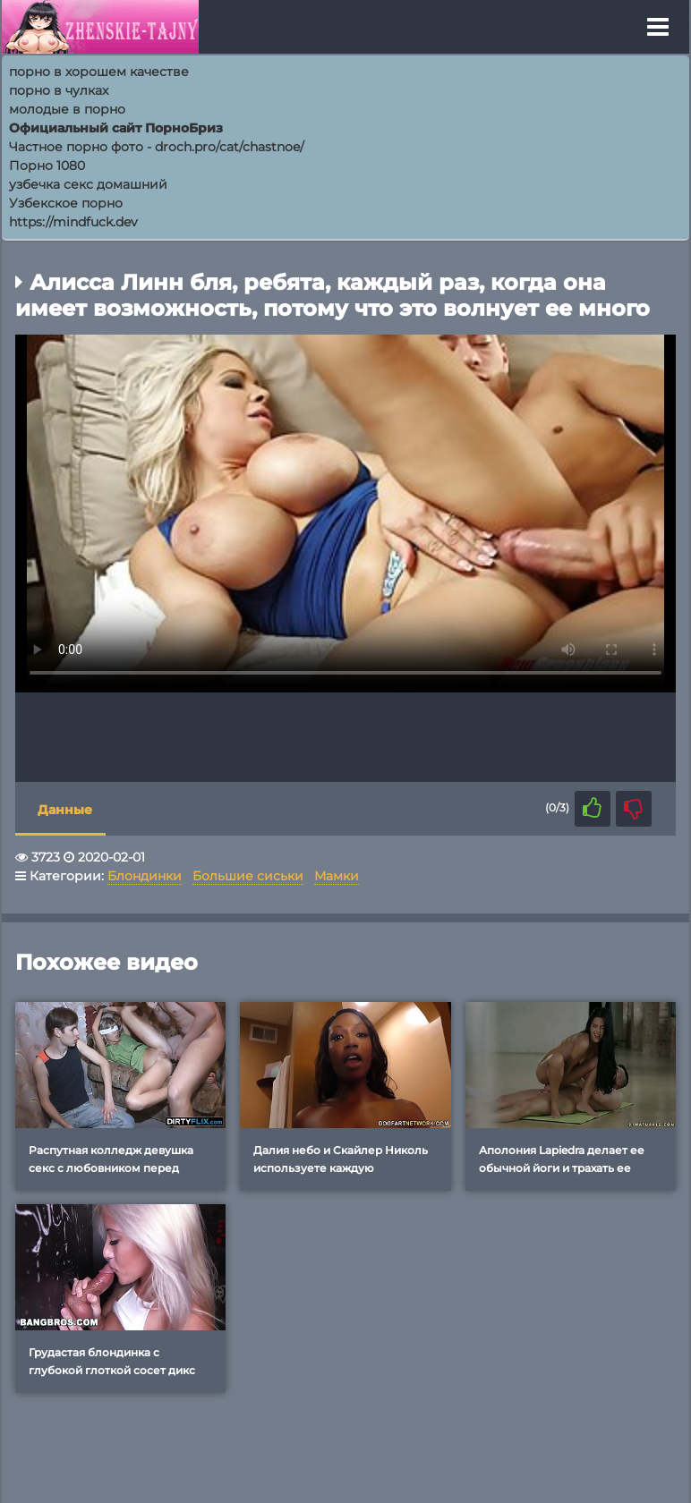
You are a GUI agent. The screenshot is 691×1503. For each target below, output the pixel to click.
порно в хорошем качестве (99, 72)
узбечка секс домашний (88, 184)
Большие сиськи (247, 876)
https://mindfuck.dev (73, 222)
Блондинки (144, 876)
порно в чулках (58, 90)
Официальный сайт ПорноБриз (116, 128)
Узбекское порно (66, 203)
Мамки (336, 876)
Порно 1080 (47, 165)
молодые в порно (67, 109)
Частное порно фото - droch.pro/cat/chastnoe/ (156, 147)
